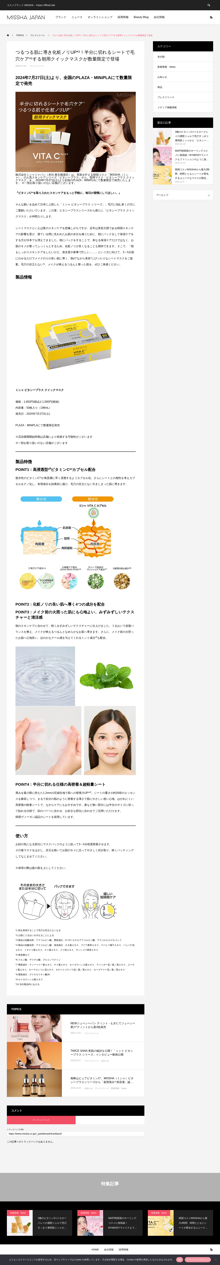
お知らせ (105, 1061)
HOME (95, 1249)
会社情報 (159, 17)
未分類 (161, 56)
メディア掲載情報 (167, 107)
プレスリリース (36, 66)
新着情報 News (118, 1088)
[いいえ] (215, 1259)
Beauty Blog (141, 17)
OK (179, 1259)
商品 (159, 87)
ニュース (77, 17)
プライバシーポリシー (197, 1259)
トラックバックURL (15, 1129)
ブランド (60, 17)
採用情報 (123, 17)
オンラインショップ (100, 17)
